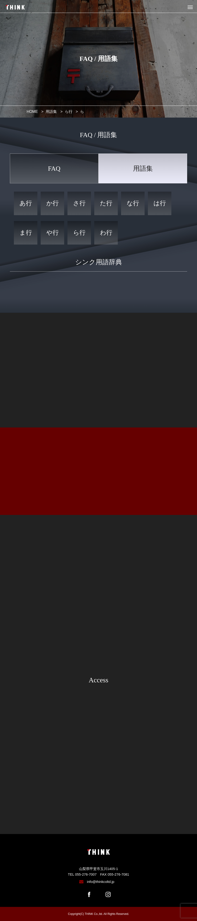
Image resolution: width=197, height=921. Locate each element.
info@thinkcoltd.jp (100, 882)
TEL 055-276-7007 (82, 874)
